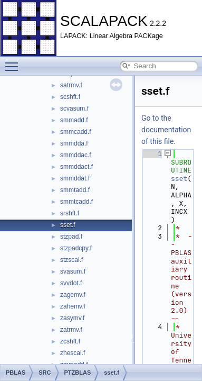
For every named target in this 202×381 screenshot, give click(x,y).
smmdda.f (74, 143)
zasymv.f (72, 318)
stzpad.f (71, 236)
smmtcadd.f (76, 201)
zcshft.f (70, 341)
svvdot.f (71, 283)
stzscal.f (71, 260)
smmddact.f (76, 166)
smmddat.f (75, 178)
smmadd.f (74, 120)
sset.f (67, 225)
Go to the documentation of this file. (166, 130)
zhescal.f (72, 353)
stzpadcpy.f (76, 248)
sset (179, 178)
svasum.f (72, 271)
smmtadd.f (75, 190)
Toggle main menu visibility (14, 62)
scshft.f (70, 97)
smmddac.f (75, 155)
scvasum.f (74, 108)
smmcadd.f (75, 131)
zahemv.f (72, 306)
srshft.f (69, 213)
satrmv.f (71, 85)
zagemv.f (72, 294)
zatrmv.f (71, 329)
